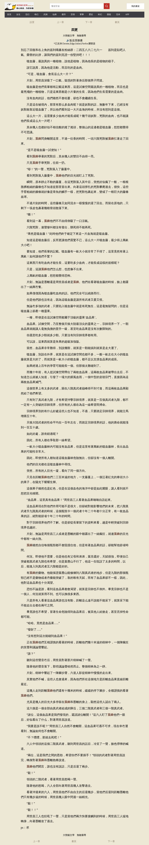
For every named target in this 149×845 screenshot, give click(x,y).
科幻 (100, 14)
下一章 (88, 22)
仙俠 (55, 14)
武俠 (46, 14)
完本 (118, 14)
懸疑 (109, 14)
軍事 (82, 14)
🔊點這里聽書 (74, 40)
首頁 (9, 14)
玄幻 (27, 14)
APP (127, 14)
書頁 (117, 22)
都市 (64, 14)
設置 (32, 22)
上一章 (60, 22)
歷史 (91, 14)
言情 (73, 14)
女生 (18, 14)
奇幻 (36, 14)
